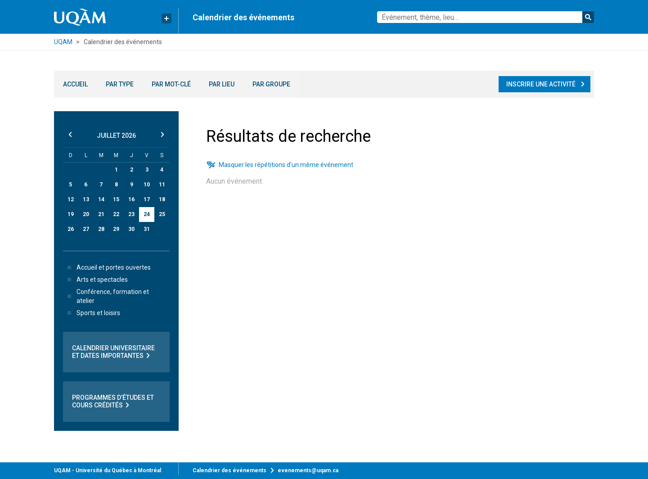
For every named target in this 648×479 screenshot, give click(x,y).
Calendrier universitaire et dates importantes (113, 352)
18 (162, 199)
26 (71, 229)
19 (71, 214)
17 (147, 199)
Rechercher (588, 17)
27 (86, 229)
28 (101, 229)
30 (131, 229)
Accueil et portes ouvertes (107, 267)
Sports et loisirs (92, 312)
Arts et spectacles (96, 279)
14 (101, 199)
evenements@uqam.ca (308, 470)
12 (71, 199)
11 (162, 184)
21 (101, 214)
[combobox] (485, 17)
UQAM (63, 41)
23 (131, 214)
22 (116, 214)
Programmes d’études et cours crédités (113, 401)
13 (86, 199)
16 (131, 199)
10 (147, 184)
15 (116, 199)
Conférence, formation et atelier (106, 296)
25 (162, 214)
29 (116, 229)
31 (147, 229)
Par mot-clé (171, 84)
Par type (120, 84)
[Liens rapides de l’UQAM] (166, 18)
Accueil (75, 84)
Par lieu (221, 84)
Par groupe (271, 84)
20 (86, 214)
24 (147, 214)
